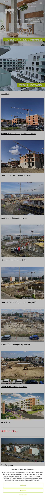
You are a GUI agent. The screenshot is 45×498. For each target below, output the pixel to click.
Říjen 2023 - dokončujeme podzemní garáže (19, 302)
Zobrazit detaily (23, 494)
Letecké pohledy (7, 465)
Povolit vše (23, 485)
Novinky (18, 23)
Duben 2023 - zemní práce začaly (14, 386)
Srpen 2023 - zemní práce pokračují (15, 344)
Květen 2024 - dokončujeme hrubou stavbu (18, 133)
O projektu (19, 19)
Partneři (25, 23)
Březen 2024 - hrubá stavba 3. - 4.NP (16, 176)
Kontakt (32, 23)
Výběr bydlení (28, 19)
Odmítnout (23, 490)
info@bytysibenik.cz (31, 3)
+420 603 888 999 (31, 6)
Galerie (37, 19)
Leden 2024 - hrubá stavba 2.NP (14, 218)
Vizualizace (5, 422)
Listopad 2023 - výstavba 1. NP (13, 260)
